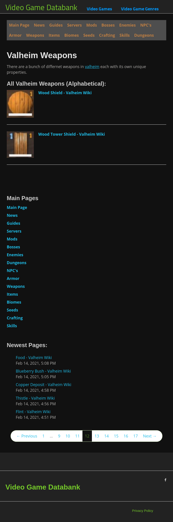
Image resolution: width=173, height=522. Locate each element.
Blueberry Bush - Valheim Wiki (43, 371)
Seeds (89, 35)
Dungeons (144, 35)
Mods (91, 25)
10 (68, 436)
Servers (74, 25)
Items (54, 35)
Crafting (107, 35)
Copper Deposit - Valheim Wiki (43, 384)
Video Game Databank (41, 7)
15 (116, 436)
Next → (150, 436)
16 (126, 436)
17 (135, 436)
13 (97, 436)
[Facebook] (165, 480)
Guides (56, 25)
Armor (15, 35)
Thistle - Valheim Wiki (35, 398)
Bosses (108, 25)
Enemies (127, 25)
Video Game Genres (140, 8)
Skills (125, 35)
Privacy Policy (142, 511)
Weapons (35, 35)
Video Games (99, 8)
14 (106, 436)
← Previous (26, 436)
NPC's (145, 25)
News (39, 25)
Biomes (71, 35)
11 (77, 436)
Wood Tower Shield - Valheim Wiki (71, 134)
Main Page (19, 25)
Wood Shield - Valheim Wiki (65, 92)
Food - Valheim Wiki (34, 357)
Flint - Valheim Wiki (33, 411)
